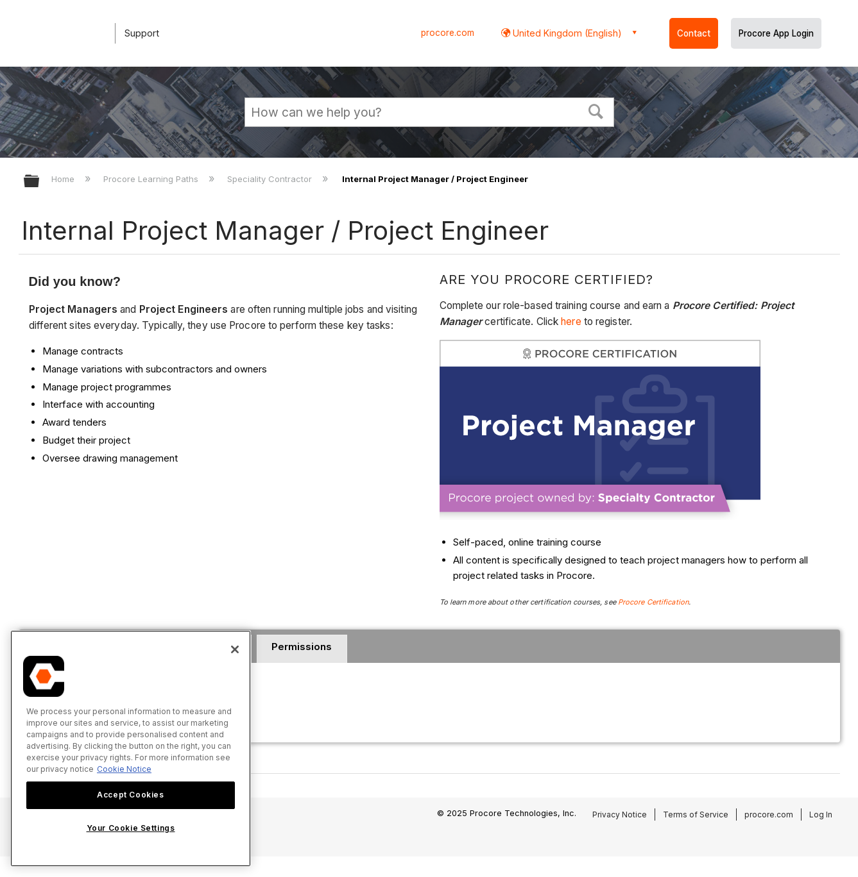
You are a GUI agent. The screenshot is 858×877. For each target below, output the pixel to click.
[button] (595, 110)
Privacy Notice (619, 814)
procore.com (447, 33)
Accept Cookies (130, 794)
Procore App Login (776, 33)
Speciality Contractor (270, 179)
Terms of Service (695, 814)
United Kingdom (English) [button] (566, 33)
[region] (130, 748)
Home (64, 179)
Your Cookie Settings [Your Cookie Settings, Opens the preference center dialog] (131, 828)
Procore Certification (653, 601)
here (572, 321)
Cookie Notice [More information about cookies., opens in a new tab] (124, 769)
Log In (820, 814)
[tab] (302, 649)
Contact (693, 33)
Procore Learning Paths (152, 179)
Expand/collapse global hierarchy (39, 181)
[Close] (235, 649)
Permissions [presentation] (301, 646)
